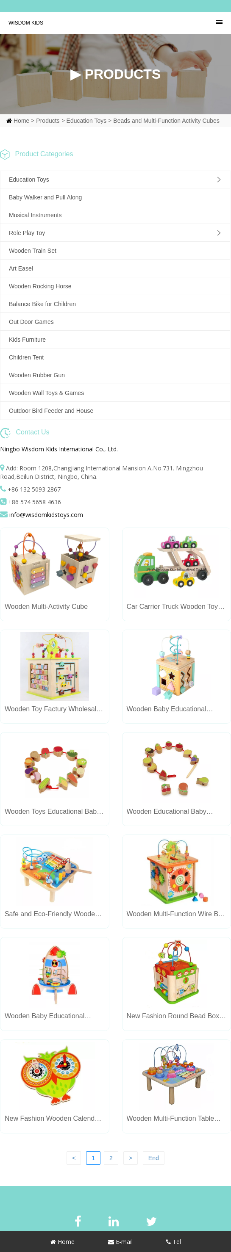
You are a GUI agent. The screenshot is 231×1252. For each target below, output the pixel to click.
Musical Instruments (35, 215)
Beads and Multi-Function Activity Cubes (166, 120)
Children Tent (26, 357)
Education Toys (87, 120)
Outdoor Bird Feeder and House (51, 410)
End (153, 1158)
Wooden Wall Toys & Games (46, 393)
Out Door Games (31, 321)
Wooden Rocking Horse (40, 286)
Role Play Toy (27, 232)
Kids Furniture (27, 339)
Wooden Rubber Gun (37, 375)
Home (21, 120)
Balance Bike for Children (42, 304)
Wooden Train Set (32, 250)
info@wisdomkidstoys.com (46, 515)
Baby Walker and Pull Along (45, 197)
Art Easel (21, 268)
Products (47, 120)
